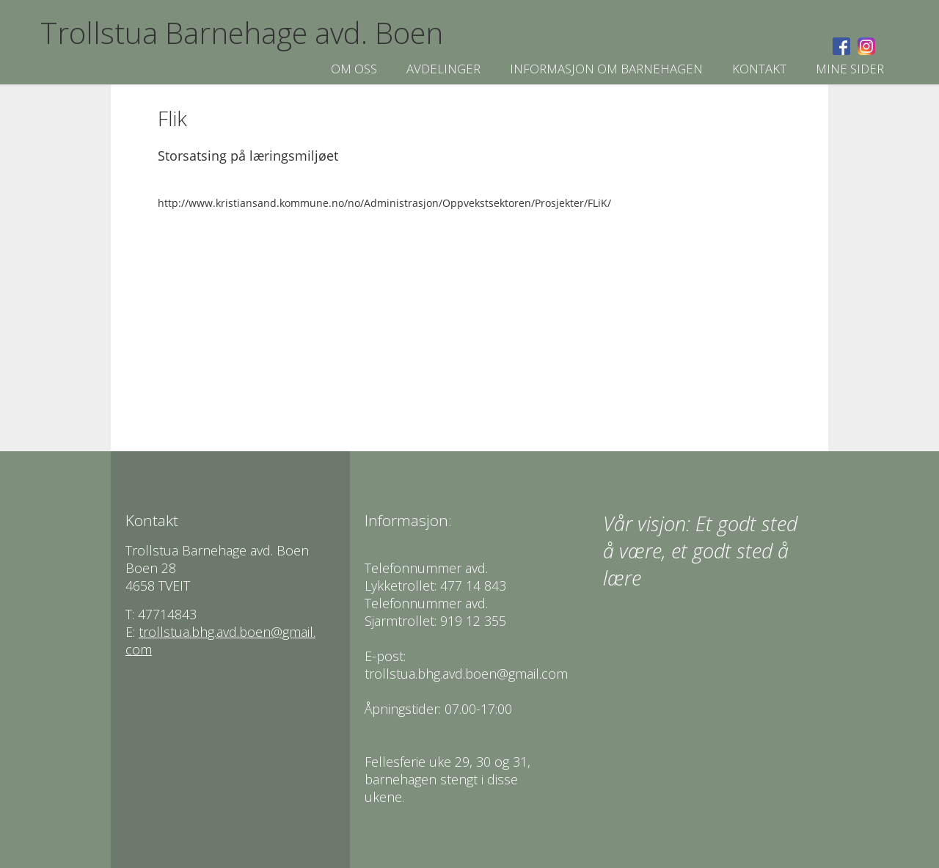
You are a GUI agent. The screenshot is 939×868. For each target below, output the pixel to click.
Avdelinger (443, 68)
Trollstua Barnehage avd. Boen (241, 32)
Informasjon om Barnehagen (606, 68)
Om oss (354, 68)
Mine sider (850, 68)
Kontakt (759, 68)
